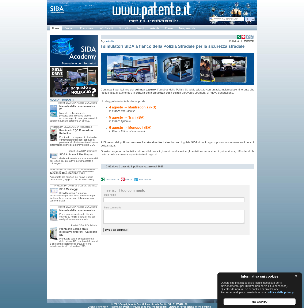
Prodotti (69, 28)
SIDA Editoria (91, 103)
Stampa (128, 179)
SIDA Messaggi (68, 189)
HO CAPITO (259, 301)
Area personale (187, 28)
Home (55, 28)
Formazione (86, 28)
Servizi (140, 28)
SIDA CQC (69, 127)
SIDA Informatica (89, 151)
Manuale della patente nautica (77, 210)
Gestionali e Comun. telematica (82, 186)
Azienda (154, 28)
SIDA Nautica (77, 103)
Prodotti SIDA (64, 103)
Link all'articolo (112, 179)
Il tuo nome (109, 194)
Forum (168, 28)
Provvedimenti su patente (76, 169)
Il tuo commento (112, 207)
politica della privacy (280, 292)
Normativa (124, 28)
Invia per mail (145, 179)
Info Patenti (106, 28)
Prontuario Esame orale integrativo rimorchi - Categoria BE (78, 231)
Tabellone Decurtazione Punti (67, 173)
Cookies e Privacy (98, 306)
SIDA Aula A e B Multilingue (75, 154)
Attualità (110, 41)
